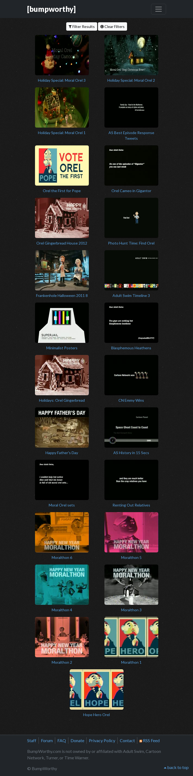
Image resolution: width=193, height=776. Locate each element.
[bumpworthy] (51, 9)
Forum (47, 740)
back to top (176, 767)
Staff (31, 740)
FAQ (61, 740)
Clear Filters (112, 26)
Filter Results (82, 26)
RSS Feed (149, 740)
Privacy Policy (102, 740)
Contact (127, 740)
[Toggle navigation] (158, 9)
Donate (77, 740)
